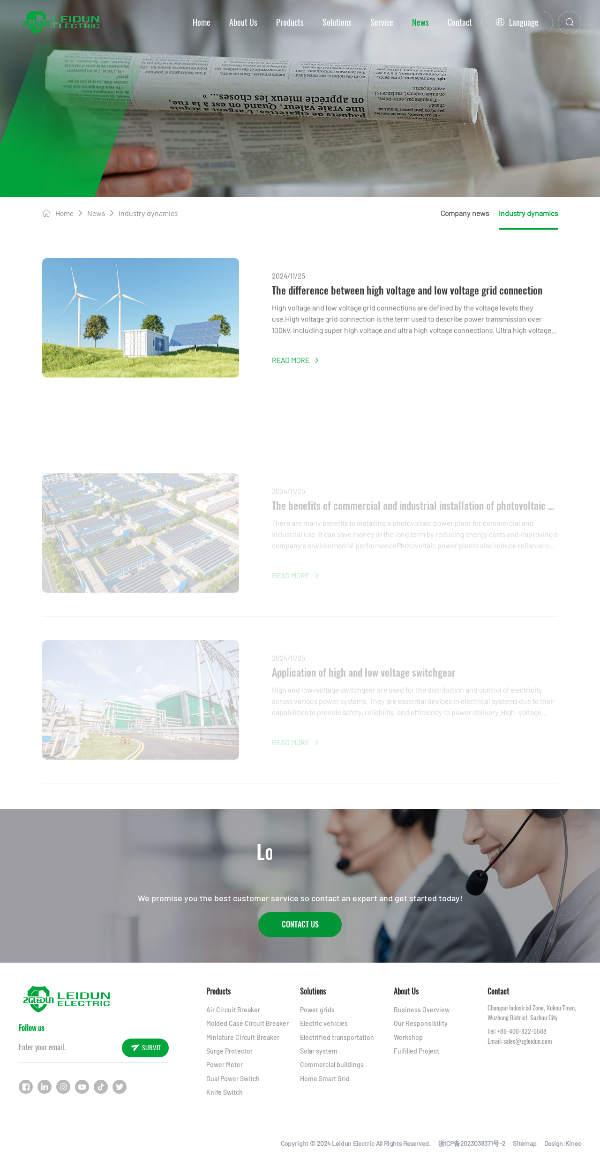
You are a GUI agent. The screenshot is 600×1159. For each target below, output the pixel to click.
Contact (460, 22)
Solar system (319, 1051)
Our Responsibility (421, 1023)
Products (290, 22)
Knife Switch (224, 1092)
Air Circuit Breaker (233, 1010)
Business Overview (422, 1010)
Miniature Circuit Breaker (242, 1037)
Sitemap (525, 1143)
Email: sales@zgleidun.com (520, 1041)
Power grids (317, 1010)
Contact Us (300, 924)
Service (381, 22)
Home (201, 22)
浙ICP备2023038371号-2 (471, 1143)
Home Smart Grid (325, 1079)
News (420, 22)
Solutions (337, 22)
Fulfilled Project (416, 1051)
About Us (243, 22)
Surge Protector (229, 1051)
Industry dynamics (148, 213)
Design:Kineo (562, 1143)
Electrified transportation (337, 1037)
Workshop (408, 1037)
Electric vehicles (324, 1023)
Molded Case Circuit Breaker (247, 1023)
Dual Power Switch (233, 1079)
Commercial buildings (332, 1065)
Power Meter (224, 1065)
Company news (465, 213)
